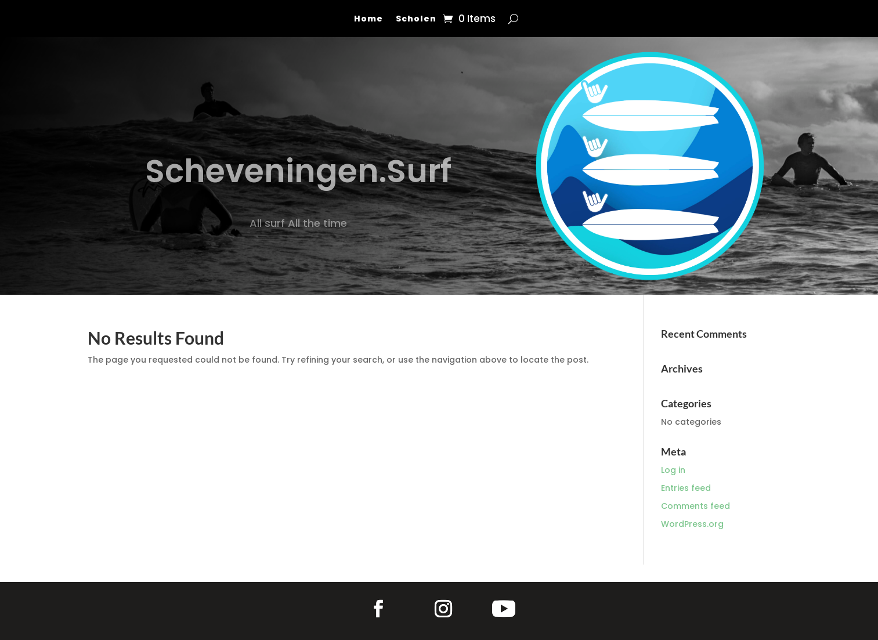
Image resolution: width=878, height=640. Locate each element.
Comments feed (695, 506)
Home (368, 19)
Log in (673, 470)
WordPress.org (692, 524)
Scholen (416, 19)
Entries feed (686, 488)
